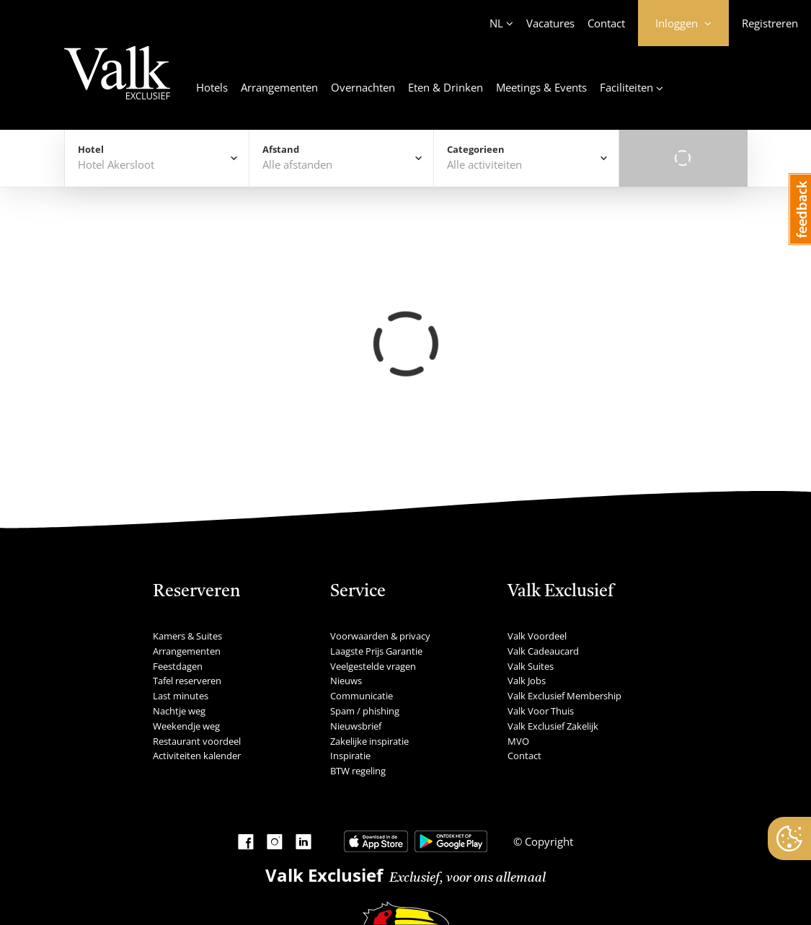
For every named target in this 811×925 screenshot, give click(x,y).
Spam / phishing (364, 710)
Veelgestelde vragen (373, 666)
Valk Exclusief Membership (564, 695)
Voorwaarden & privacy (380, 635)
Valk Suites (531, 666)
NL (496, 23)
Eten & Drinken (445, 87)
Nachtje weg (179, 710)
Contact (606, 23)
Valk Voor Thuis (541, 710)
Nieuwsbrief (355, 726)
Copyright (547, 841)
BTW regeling (358, 770)
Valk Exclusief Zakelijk (553, 726)
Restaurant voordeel (197, 741)
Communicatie (361, 695)
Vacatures (550, 23)
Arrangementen (279, 87)
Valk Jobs (527, 680)
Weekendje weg (186, 726)
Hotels (212, 87)
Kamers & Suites (187, 635)
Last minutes (180, 695)
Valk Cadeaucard (543, 651)
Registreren (770, 23)
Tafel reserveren (187, 680)
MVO (518, 741)
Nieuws (346, 680)
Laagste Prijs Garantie (376, 651)
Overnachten (363, 87)
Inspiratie (350, 755)
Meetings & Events (541, 87)
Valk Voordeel (537, 635)
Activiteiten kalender (197, 755)
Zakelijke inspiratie (369, 741)
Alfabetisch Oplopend (668, 330)
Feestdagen (178, 666)
